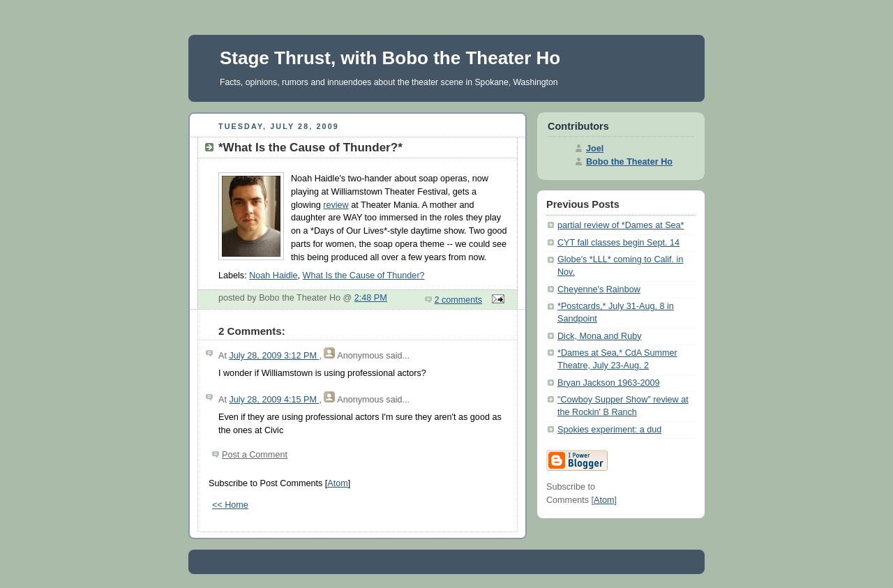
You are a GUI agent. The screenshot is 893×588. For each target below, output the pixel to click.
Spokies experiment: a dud (609, 430)
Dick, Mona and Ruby (599, 336)
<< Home (230, 505)
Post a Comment (254, 455)
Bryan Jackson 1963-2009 (608, 383)
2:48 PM (370, 298)
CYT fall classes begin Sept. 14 (618, 243)
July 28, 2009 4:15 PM (274, 400)
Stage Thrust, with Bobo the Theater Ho (390, 57)
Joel (594, 148)
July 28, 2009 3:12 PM (274, 356)
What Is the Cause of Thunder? (364, 275)
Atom (337, 483)
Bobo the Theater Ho (629, 162)
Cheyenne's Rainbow (598, 289)
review (335, 205)
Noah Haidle (273, 275)
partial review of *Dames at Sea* (620, 225)
